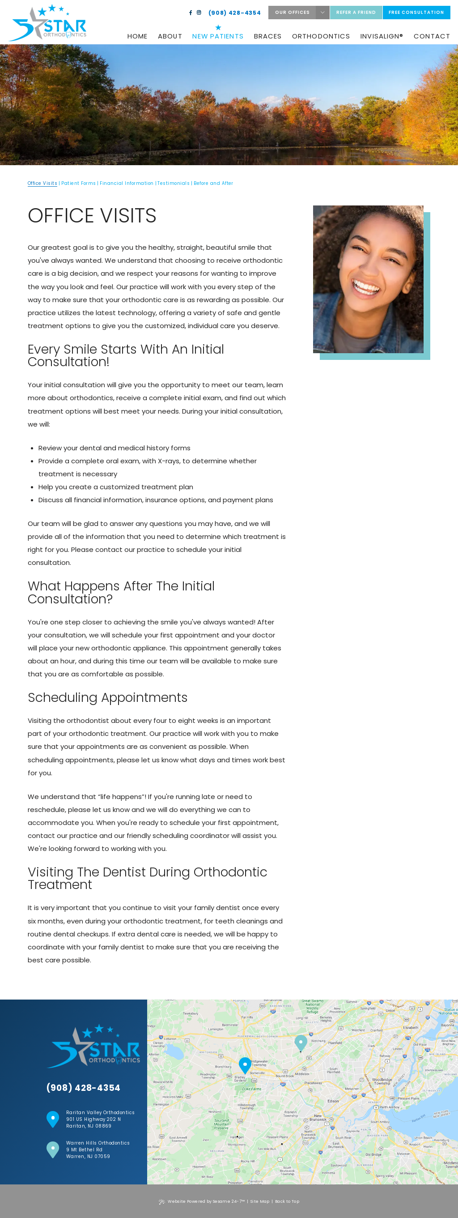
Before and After (213, 183)
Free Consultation (416, 12)
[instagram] (199, 13)
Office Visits (42, 183)
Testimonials (173, 183)
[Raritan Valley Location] (245, 1066)
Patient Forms (78, 183)
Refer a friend (356, 12)
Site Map (260, 1201)
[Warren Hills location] (301, 1043)
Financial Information (126, 183)
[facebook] (191, 13)
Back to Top (287, 1201)
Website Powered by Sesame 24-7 (202, 1202)
